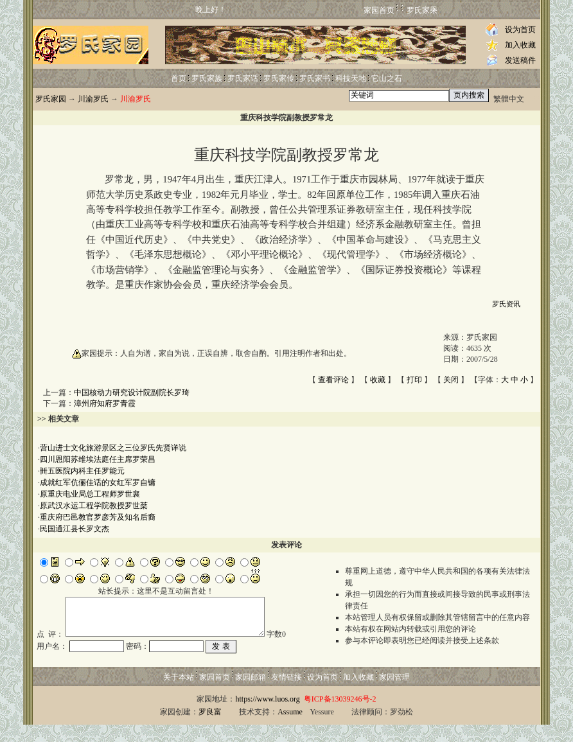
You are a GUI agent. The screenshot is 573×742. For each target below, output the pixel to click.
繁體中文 (508, 98)
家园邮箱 (250, 694)
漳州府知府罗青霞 (105, 403)
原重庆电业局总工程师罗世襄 (90, 494)
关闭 (451, 379)
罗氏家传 (278, 78)
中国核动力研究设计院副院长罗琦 (132, 392)
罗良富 (210, 729)
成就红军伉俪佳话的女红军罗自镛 (97, 482)
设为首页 (520, 29)
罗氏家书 (314, 78)
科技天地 (350, 78)
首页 (178, 78)
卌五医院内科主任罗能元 (82, 470)
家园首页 (379, 10)
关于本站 (178, 694)
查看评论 (333, 379)
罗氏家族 (206, 78)
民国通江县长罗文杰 (74, 528)
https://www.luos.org (267, 716)
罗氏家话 (242, 78)
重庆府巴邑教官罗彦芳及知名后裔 (97, 517)
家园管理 (394, 694)
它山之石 (386, 78)
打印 (414, 379)
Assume (290, 729)
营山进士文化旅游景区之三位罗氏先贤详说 (113, 447)
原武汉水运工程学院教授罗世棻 (94, 505)
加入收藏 (520, 44)
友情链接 (286, 694)
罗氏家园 (50, 98)
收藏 (377, 379)
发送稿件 (520, 60)
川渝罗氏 (93, 98)
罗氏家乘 (422, 10)
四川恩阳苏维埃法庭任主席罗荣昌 (97, 459)
